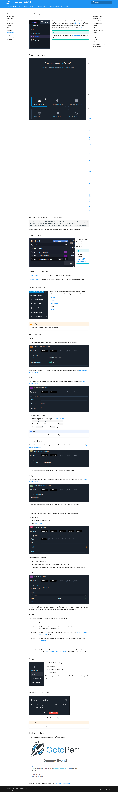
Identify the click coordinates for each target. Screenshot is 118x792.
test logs (43, 640)
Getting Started (11, 6)
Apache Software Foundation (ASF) (45, 790)
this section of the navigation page (81, 259)
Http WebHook (90, 199)
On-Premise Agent (42, 6)
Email (90, 120)
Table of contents (98, 14)
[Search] (101, 2)
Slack (89, 134)
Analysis (32, 6)
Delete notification (35, 279)
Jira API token (39, 523)
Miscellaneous (65, 6)
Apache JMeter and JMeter (18, 790)
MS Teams (54, 303)
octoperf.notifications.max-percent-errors (55, 651)
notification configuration (62, 783)
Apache (9, 790)
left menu (77, 23)
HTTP (53, 309)
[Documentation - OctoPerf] (8, 2)
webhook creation (59, 419)
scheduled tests (76, 35)
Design (19, 6)
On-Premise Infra (54, 6)
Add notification (34, 275)
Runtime (26, 6)
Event (80, 27)
